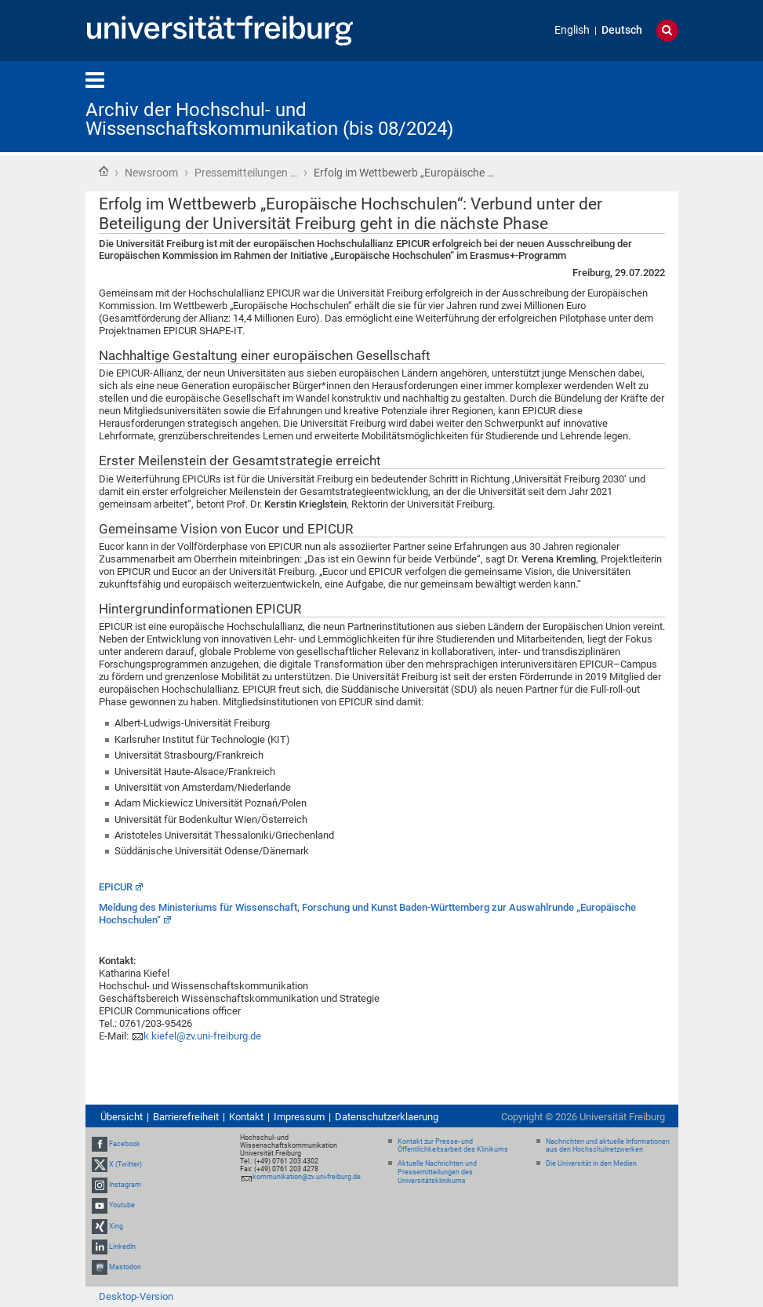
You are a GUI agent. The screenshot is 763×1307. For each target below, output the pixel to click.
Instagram (125, 1185)
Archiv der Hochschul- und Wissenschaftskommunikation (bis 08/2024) (269, 119)
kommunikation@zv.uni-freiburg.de (307, 1177)
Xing (116, 1226)
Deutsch (621, 30)
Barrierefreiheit (186, 1117)
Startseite (103, 171)
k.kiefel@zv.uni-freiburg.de (202, 1036)
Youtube (122, 1205)
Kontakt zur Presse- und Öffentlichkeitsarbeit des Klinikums (453, 1146)
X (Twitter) (125, 1164)
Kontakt (246, 1117)
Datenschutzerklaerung (386, 1117)
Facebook (124, 1144)
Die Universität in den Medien (591, 1163)
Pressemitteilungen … (245, 172)
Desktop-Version (136, 1296)
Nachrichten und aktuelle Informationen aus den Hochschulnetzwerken (608, 1146)
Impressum (299, 1117)
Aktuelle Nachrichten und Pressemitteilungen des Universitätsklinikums (437, 1172)
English (572, 30)
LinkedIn (122, 1247)
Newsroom (151, 172)
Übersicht (121, 1117)
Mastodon (125, 1267)
